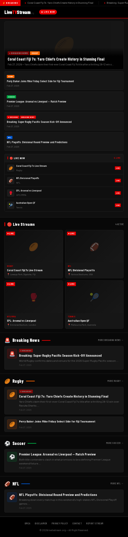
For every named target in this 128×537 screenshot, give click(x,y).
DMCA (27, 523)
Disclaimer (41, 523)
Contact (77, 523)
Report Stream (94, 523)
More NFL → (117, 483)
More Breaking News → (111, 340)
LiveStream (19, 12)
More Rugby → (115, 380)
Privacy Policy (60, 523)
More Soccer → (115, 442)
